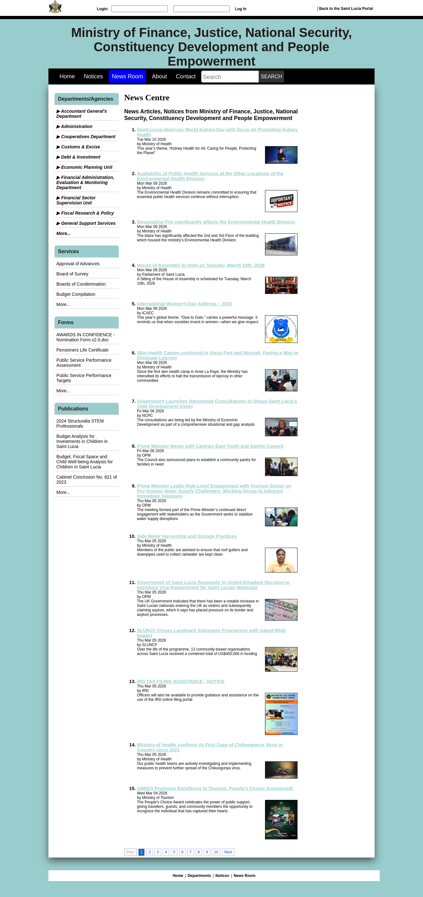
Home (67, 76)
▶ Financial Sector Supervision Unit (76, 200)
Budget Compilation (75, 294)
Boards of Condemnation (81, 284)
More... (63, 233)
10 (216, 852)
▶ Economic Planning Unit (84, 167)
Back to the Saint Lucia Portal (346, 8)
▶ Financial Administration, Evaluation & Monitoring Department (85, 182)
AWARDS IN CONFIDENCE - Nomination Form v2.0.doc (85, 337)
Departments (199, 875)
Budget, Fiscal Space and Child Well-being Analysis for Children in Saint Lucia (84, 461)
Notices (93, 76)
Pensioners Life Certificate (82, 349)
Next (228, 852)
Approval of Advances (77, 263)
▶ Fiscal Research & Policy (85, 213)
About (159, 76)
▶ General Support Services (86, 223)
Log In (241, 9)
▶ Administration (74, 126)
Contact (186, 76)
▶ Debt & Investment (78, 157)
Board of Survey (72, 273)
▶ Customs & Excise (78, 146)
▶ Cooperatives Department (85, 136)
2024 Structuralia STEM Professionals (80, 423)
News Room (127, 76)
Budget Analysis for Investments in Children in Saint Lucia (82, 441)
